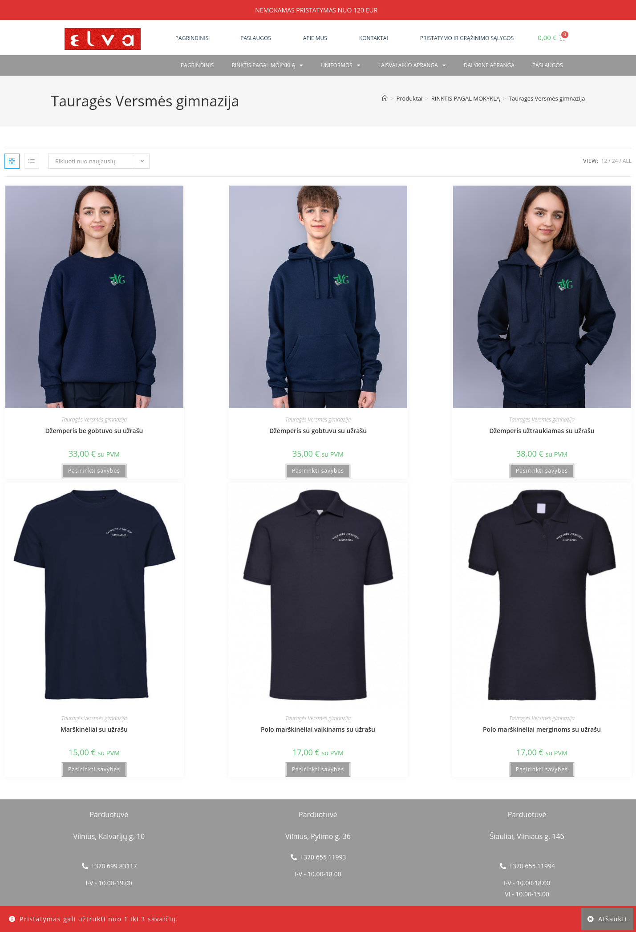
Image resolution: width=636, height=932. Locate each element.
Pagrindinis (191, 38)
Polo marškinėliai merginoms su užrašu (542, 729)
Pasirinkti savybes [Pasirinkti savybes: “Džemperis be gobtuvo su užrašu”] (94, 470)
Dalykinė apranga (489, 65)
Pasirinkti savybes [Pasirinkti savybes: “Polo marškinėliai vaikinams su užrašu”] (318, 769)
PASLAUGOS (547, 65)
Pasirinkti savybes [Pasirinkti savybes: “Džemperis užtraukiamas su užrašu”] (542, 470)
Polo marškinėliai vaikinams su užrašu (318, 729)
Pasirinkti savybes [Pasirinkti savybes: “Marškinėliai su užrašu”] (94, 769)
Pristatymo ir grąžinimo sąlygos (467, 38)
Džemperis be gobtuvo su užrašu (94, 430)
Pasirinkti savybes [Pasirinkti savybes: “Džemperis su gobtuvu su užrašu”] (318, 470)
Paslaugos (255, 38)
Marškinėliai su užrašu (94, 729)
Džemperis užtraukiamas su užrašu (542, 430)
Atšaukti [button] (612, 919)
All (627, 161)
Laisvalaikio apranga (412, 65)
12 (604, 161)
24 (615, 161)
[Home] (385, 98)
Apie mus (315, 38)
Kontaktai (373, 38)
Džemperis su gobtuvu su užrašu (318, 430)
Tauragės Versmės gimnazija (547, 98)
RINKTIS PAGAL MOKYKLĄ (267, 65)
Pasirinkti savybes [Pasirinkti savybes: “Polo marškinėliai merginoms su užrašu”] (542, 769)
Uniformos (341, 65)
